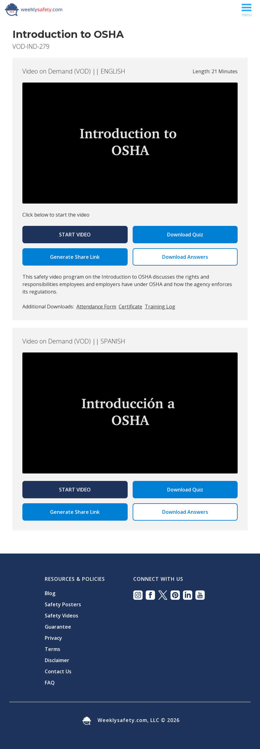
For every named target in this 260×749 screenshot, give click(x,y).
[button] (247, 8)
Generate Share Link (75, 256)
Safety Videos (61, 615)
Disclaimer (57, 660)
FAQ (50, 682)
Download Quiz (185, 234)
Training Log (160, 306)
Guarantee (58, 626)
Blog (50, 593)
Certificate (130, 306)
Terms (52, 649)
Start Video (75, 234)
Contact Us (58, 671)
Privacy (53, 638)
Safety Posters (63, 604)
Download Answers (185, 256)
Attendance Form (96, 306)
